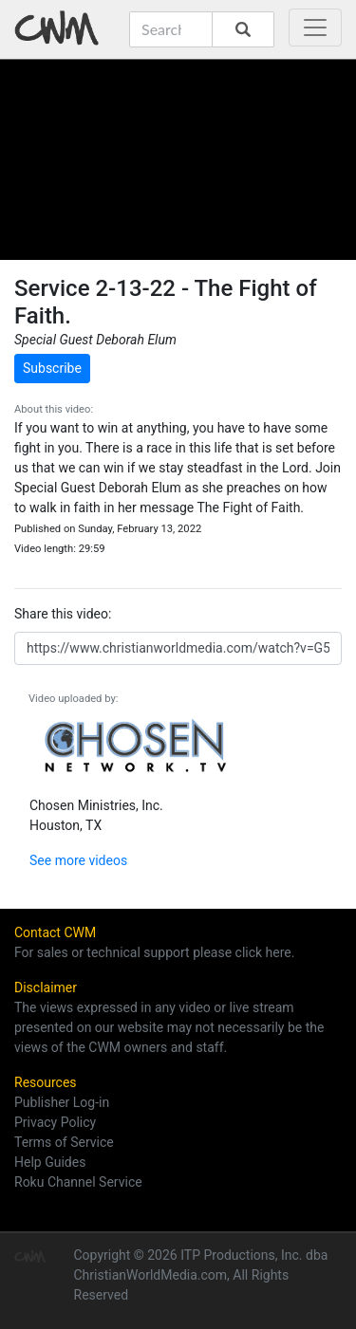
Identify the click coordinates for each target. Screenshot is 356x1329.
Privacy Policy (55, 1122)
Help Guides (49, 1162)
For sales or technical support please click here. (154, 952)
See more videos (78, 860)
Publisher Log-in (61, 1102)
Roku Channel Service (78, 1182)
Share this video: (62, 613)
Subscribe (52, 368)
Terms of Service (64, 1142)
